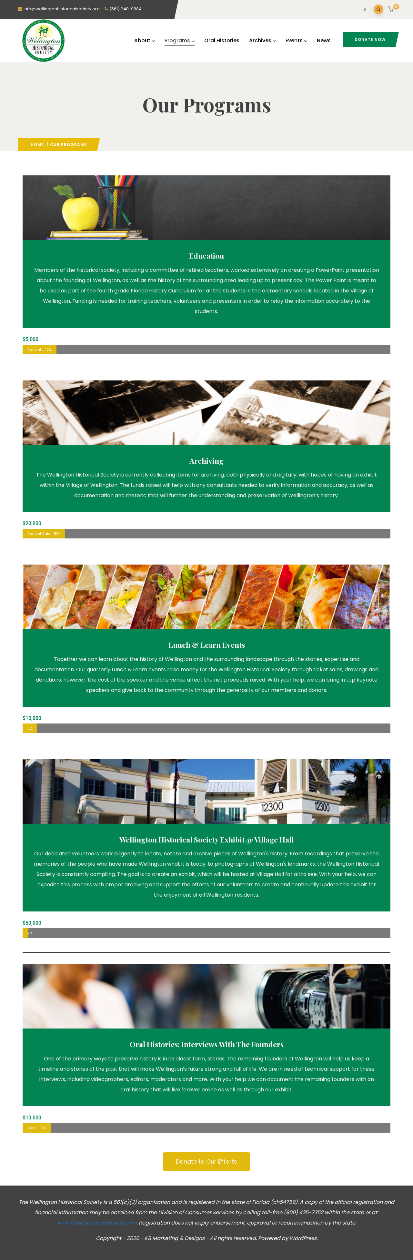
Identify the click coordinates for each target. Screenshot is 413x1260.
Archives (262, 40)
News (324, 40)
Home (37, 144)
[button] (391, 10)
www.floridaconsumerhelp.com (96, 1222)
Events (296, 40)
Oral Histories (221, 40)
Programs (180, 40)
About (144, 40)
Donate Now (370, 39)
